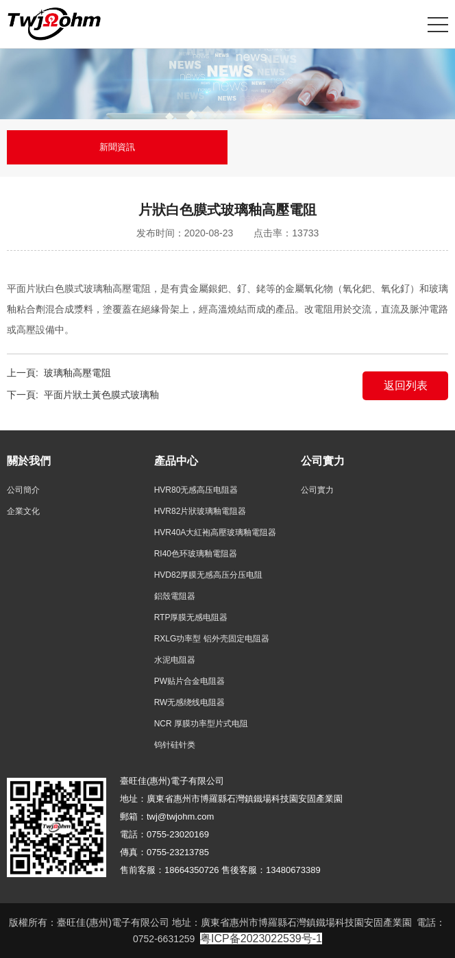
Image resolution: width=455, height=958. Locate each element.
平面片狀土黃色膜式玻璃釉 (101, 394)
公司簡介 (23, 490)
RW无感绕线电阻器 (189, 702)
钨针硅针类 (174, 745)
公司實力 (317, 490)
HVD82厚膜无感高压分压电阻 (208, 575)
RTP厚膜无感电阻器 (191, 617)
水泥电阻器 (174, 660)
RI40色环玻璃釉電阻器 (195, 553)
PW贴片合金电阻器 (189, 681)
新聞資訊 (117, 147)
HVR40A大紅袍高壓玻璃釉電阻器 (215, 532)
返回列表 (406, 385)
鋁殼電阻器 (174, 596)
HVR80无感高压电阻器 (196, 490)
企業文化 (23, 511)
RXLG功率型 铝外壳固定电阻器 (211, 638)
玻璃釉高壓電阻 (77, 372)
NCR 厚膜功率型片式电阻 (201, 723)
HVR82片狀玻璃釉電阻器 (200, 511)
